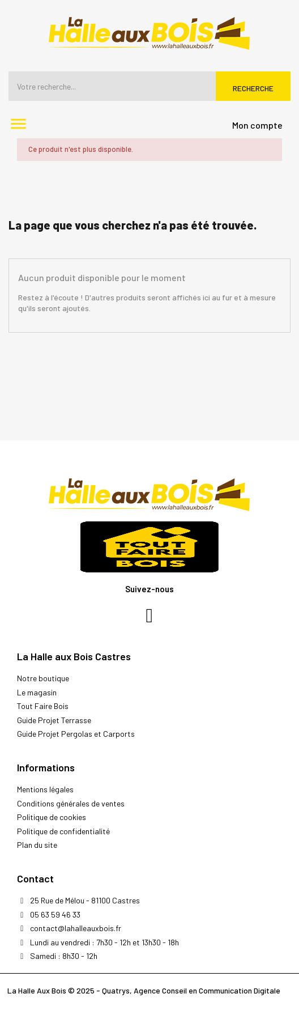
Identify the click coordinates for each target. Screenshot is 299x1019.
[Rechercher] (149, 86)
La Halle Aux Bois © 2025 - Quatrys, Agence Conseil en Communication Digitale (143, 990)
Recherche (253, 88)
